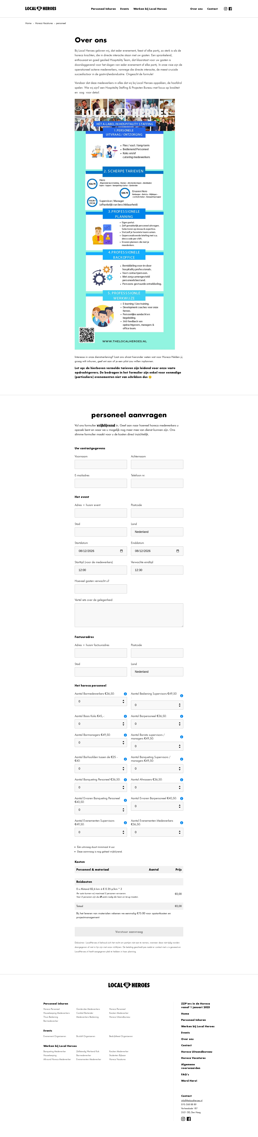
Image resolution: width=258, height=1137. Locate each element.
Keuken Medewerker (119, 1013)
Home (28, 23)
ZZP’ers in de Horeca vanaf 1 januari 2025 (195, 1005)
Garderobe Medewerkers (88, 1009)
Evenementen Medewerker (88, 1059)
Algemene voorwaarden (190, 1066)
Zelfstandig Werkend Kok (87, 1051)
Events (124, 8)
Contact (212, 8)
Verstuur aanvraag (129, 932)
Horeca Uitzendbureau (119, 1017)
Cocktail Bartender (84, 1013)
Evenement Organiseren (54, 1036)
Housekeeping (49, 1055)
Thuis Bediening (50, 1017)
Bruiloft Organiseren (85, 1036)
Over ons (196, 8)
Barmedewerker (50, 1021)
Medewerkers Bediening (87, 1017)
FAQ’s (185, 1074)
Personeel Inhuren (103, 8)
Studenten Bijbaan (117, 1055)
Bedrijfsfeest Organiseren (121, 1036)
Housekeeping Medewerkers (56, 1013)
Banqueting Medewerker (54, 1051)
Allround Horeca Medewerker (57, 1059)
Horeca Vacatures (44, 23)
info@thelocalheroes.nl (191, 1100)
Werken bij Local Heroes (150, 8)
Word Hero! (189, 1080)
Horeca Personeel (51, 1009)
